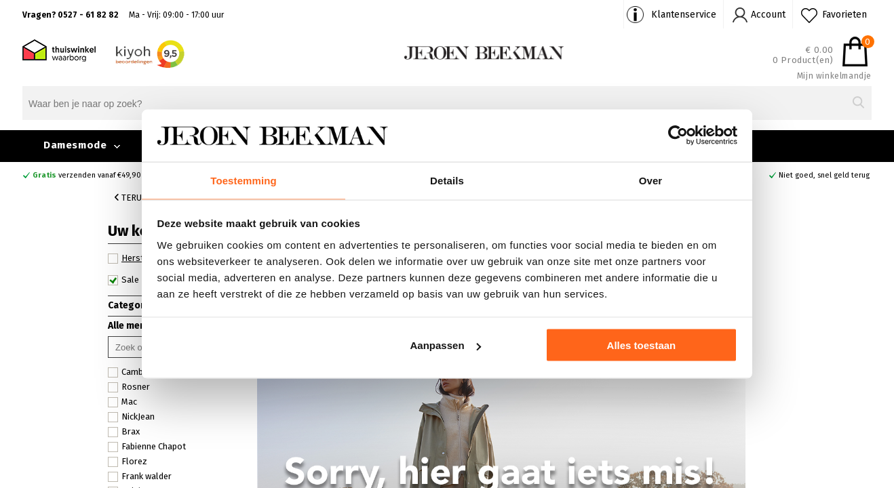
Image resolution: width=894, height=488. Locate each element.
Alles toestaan (641, 346)
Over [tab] (651, 179)
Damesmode (74, 145)
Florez (127, 461)
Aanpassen (445, 346)
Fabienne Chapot (147, 446)
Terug (131, 197)
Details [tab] (447, 179)
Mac (122, 401)
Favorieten (844, 14)
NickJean (131, 416)
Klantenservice (683, 14)
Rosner (129, 387)
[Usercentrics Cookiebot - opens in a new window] (678, 135)
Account (768, 14)
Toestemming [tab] (243, 179)
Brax (124, 431)
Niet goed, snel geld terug (824, 175)
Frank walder (140, 476)
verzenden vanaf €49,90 (87, 175)
